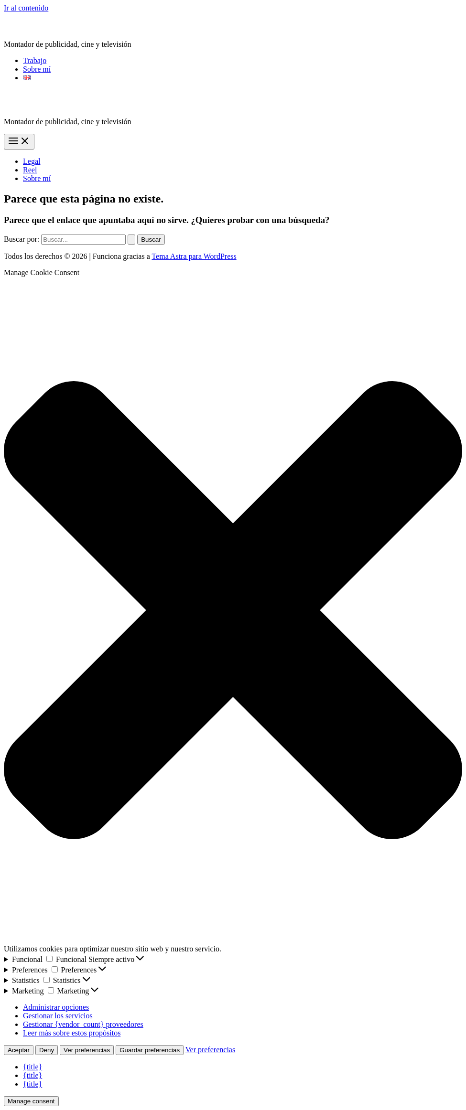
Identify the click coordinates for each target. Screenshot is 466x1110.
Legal (31, 161)
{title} (32, 1067)
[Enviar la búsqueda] (131, 240)
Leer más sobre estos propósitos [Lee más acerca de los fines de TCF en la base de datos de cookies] (71, 1033)
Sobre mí (37, 69)
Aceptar (19, 1050)
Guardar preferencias (149, 1050)
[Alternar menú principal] (19, 141)
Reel (30, 170)
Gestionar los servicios (58, 1016)
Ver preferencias (87, 1050)
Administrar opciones (56, 1007)
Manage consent (31, 1101)
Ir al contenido (26, 8)
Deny (46, 1050)
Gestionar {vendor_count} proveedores (83, 1024)
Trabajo (34, 60)
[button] (233, 611)
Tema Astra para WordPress (194, 256)
